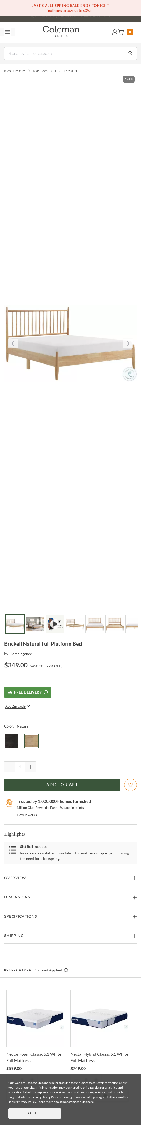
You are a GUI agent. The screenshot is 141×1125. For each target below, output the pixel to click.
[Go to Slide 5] (94, 624)
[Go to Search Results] (130, 53)
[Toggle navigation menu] (7, 32)
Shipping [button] (14, 936)
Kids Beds (40, 71)
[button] (115, 32)
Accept (34, 1113)
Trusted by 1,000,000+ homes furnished (54, 801)
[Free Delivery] (27, 692)
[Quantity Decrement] (9, 767)
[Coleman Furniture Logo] (61, 32)
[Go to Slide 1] (15, 624)
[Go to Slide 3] (55, 624)
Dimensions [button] (17, 897)
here (90, 1102)
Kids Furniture (15, 71)
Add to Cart (62, 785)
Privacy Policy (26, 1102)
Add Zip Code (17, 706)
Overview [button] (15, 878)
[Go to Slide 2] (35, 624)
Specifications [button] (20, 916)
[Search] (70, 53)
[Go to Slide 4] (75, 624)
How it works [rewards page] (27, 815)
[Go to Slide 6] (114, 624)
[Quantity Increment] (30, 767)
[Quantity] (20, 766)
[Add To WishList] (130, 785)
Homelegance (20, 653)
